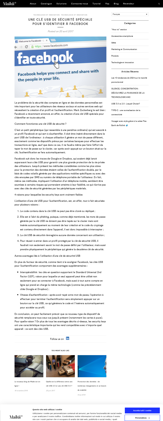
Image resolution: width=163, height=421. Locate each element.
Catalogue (46, 3)
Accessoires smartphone (122, 36)
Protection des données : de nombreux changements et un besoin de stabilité (92, 386)
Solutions (61, 3)
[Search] (159, 3)
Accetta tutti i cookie (142, 394)
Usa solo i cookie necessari (142, 409)
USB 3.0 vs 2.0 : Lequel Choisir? (125, 103)
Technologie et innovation (46, 15)
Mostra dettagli (39, 416)
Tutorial (97, 3)
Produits (115, 56)
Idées (113, 42)
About (33, 3)
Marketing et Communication (124, 49)
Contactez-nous (79, 3)
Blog (116, 3)
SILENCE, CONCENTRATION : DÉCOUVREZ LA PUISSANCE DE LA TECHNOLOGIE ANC (128, 93)
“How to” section (119, 29)
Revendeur (128, 3)
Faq (107, 3)
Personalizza (142, 402)
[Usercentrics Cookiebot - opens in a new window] (16, 416)
